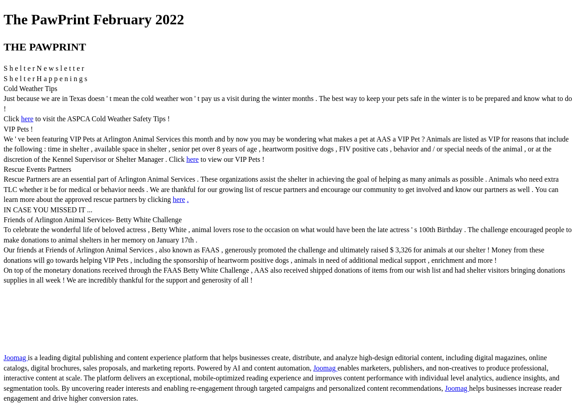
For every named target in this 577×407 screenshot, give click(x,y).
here (27, 119)
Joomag (16, 357)
